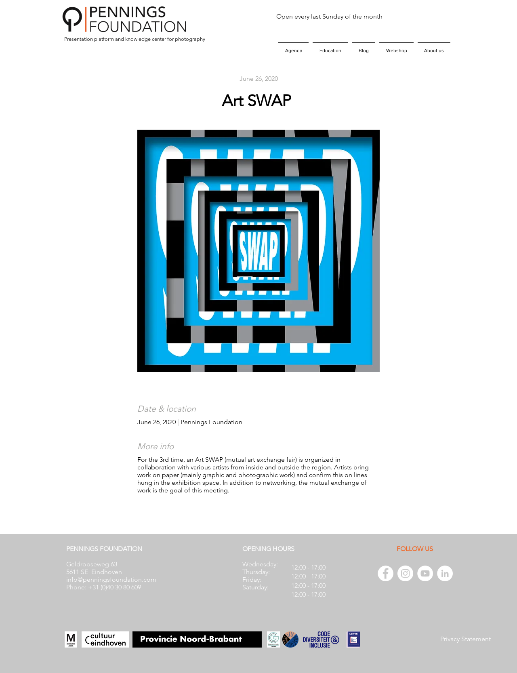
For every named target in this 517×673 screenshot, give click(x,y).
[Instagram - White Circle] (405, 573)
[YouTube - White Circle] (425, 573)
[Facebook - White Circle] (385, 573)
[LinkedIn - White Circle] (445, 573)
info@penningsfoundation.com (111, 579)
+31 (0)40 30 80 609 (114, 587)
